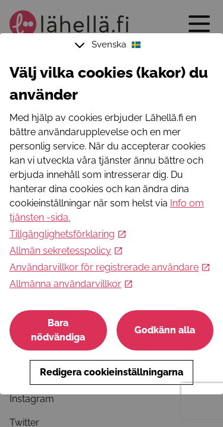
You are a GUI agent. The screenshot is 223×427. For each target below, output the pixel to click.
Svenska (109, 45)
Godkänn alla (164, 330)
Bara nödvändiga (58, 330)
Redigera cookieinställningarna (111, 372)
